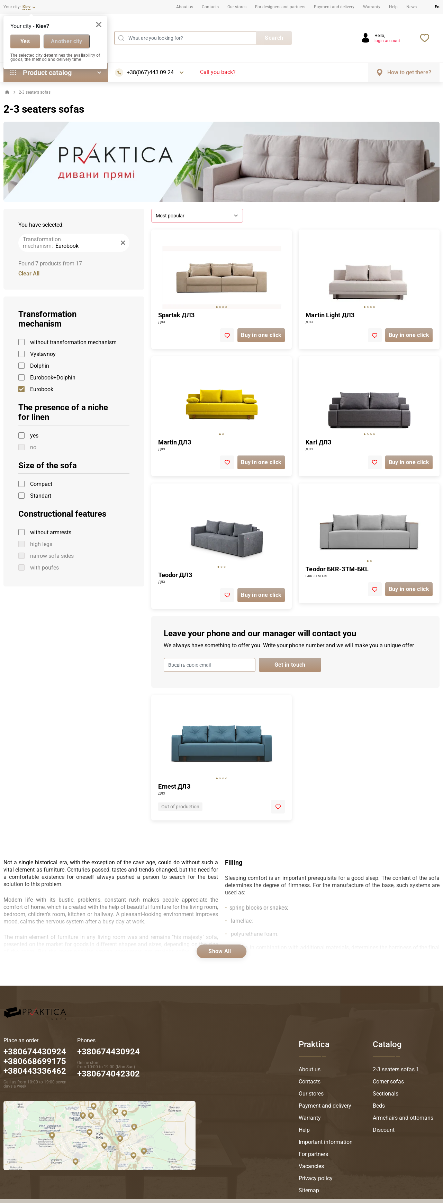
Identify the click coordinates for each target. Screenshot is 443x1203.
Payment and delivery (334, 7)
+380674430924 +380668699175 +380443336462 (34, 1061)
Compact (41, 484)
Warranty (371, 7)
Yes (25, 41)
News (411, 7)
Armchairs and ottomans (403, 1118)
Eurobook (41, 389)
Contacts (210, 7)
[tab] (217, 307)
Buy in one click (261, 335)
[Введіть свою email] (209, 665)
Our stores (236, 7)
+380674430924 (108, 1051)
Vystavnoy (43, 354)
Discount (384, 1130)
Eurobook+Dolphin (52, 377)
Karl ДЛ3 (318, 442)
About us (184, 7)
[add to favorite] (227, 335)
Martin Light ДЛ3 (330, 315)
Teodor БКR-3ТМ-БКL (337, 569)
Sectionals (385, 1093)
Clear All (28, 273)
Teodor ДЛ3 (175, 575)
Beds (379, 1105)
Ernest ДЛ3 (174, 786)
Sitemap (309, 1190)
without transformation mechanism (73, 342)
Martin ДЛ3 (174, 442)
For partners (313, 1154)
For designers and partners (280, 7)
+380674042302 (108, 1074)
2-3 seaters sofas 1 (396, 1069)
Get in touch (290, 664)
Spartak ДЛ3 (176, 315)
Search (274, 38)
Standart (40, 495)
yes (34, 435)
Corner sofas (388, 1081)
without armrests (50, 532)
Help (393, 7)
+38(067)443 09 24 (150, 72)
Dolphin (39, 366)
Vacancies (311, 1166)
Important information (326, 1142)
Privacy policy (316, 1178)
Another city (66, 41)
